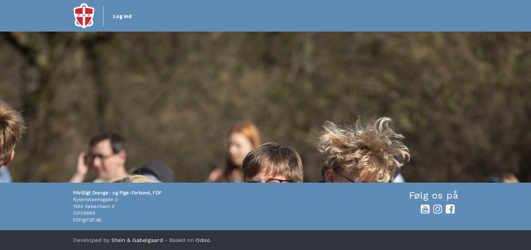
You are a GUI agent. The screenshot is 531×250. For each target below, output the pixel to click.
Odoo (203, 240)
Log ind (122, 15)
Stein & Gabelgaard (137, 240)
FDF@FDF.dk (87, 220)
